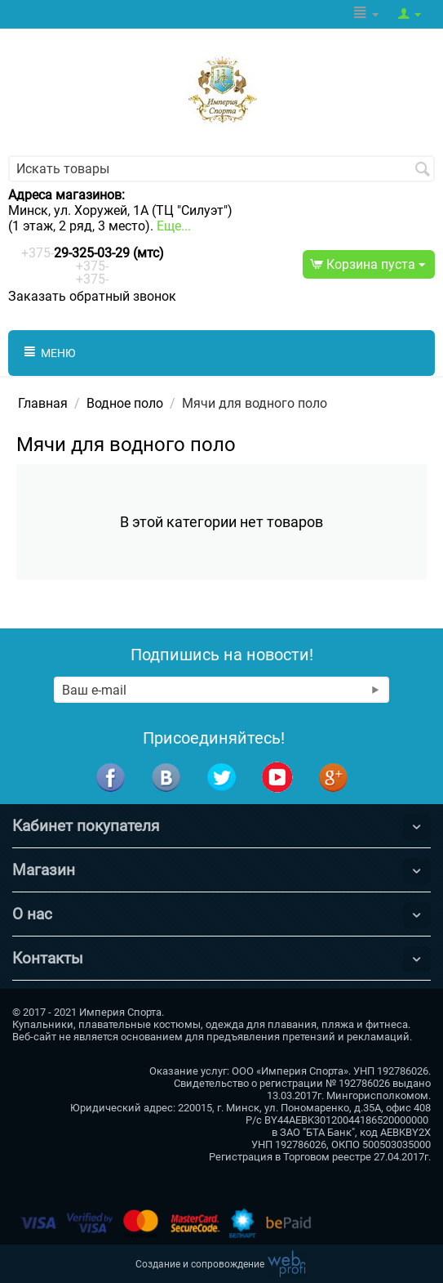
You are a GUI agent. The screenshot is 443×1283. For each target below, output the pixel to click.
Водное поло (124, 403)
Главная (43, 403)
